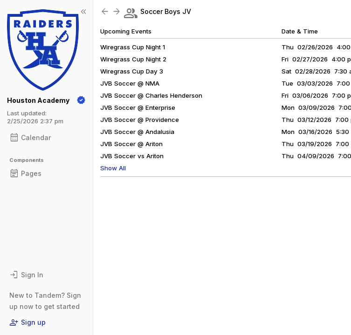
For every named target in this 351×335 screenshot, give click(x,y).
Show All (113, 168)
